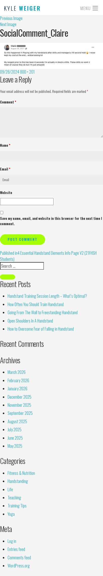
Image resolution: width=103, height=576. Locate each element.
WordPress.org (19, 566)
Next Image (8, 24)
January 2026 (17, 389)
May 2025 (15, 446)
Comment (8, 101)
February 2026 (18, 380)
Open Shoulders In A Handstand (30, 321)
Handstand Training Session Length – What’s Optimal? (47, 296)
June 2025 (15, 438)
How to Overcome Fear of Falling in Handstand (41, 329)
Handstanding (18, 481)
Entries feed (16, 549)
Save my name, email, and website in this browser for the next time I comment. (51, 221)
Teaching (14, 498)
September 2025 (20, 413)
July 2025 (15, 429)
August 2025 (17, 421)
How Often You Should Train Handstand (36, 304)
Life (10, 489)
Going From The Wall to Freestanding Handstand (43, 312)
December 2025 (19, 397)
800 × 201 (27, 72)
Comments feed (19, 557)
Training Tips (17, 506)
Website (6, 192)
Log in (12, 541)
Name (5, 145)
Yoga (11, 514)
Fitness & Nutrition (21, 473)
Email (5, 169)
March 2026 (17, 372)
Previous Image (11, 18)
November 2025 (19, 405)
